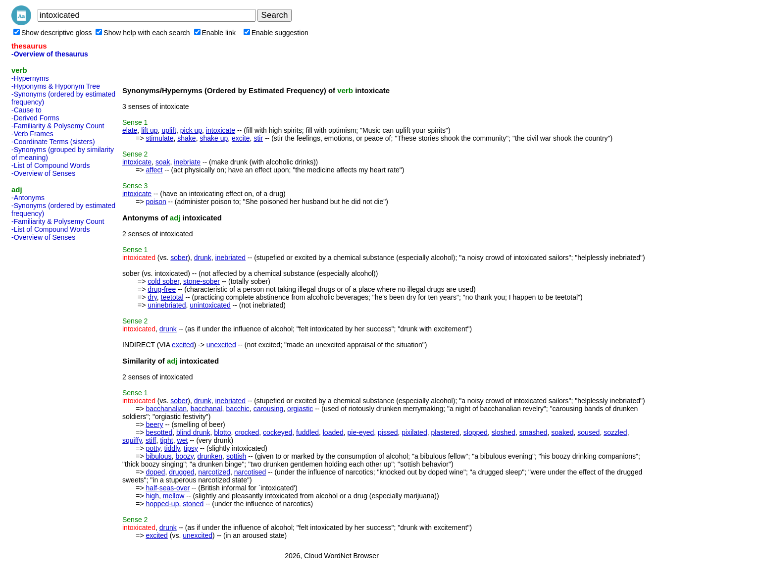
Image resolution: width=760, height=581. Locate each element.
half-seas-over (168, 488)
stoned (193, 504)
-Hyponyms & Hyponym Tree (55, 86)
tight (166, 440)
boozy (184, 456)
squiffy (132, 440)
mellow (174, 496)
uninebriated (167, 305)
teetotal (172, 297)
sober (179, 258)
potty (153, 448)
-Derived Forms (35, 118)
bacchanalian (166, 409)
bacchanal (206, 409)
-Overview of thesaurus (49, 54)
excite (241, 138)
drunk (202, 258)
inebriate (187, 162)
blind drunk (193, 432)
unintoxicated (210, 305)
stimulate (159, 138)
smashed (533, 432)
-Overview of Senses (43, 173)
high (152, 496)
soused (588, 432)
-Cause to (26, 110)
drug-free (162, 289)
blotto (222, 432)
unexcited (221, 345)
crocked (247, 432)
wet (182, 440)
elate (129, 130)
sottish (236, 456)
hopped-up (162, 504)
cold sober (163, 281)
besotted (159, 432)
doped (155, 472)
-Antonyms (28, 198)
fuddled (307, 432)
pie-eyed (361, 432)
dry (152, 297)
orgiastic (300, 409)
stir (258, 138)
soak (162, 162)
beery (154, 424)
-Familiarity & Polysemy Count (57, 126)
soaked (562, 432)
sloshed (503, 432)
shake (186, 138)
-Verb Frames (32, 134)
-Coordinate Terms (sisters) (53, 142)
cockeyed (277, 432)
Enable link (215, 33)
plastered (445, 432)
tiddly (172, 448)
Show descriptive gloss (52, 33)
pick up (191, 130)
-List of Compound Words (50, 165)
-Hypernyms (30, 78)
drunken (210, 456)
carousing (268, 409)
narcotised (250, 472)
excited (183, 345)
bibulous (158, 456)
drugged (181, 472)
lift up (149, 130)
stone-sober (201, 281)
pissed (388, 432)
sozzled (615, 432)
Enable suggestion (276, 33)
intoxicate (220, 130)
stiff (151, 440)
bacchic (237, 409)
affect (154, 170)
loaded (333, 432)
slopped (475, 432)
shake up (214, 138)
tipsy (191, 448)
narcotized (214, 472)
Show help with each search (143, 33)
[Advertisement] (51, 393)
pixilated (414, 432)
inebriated (230, 258)
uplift (168, 130)
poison (156, 202)
